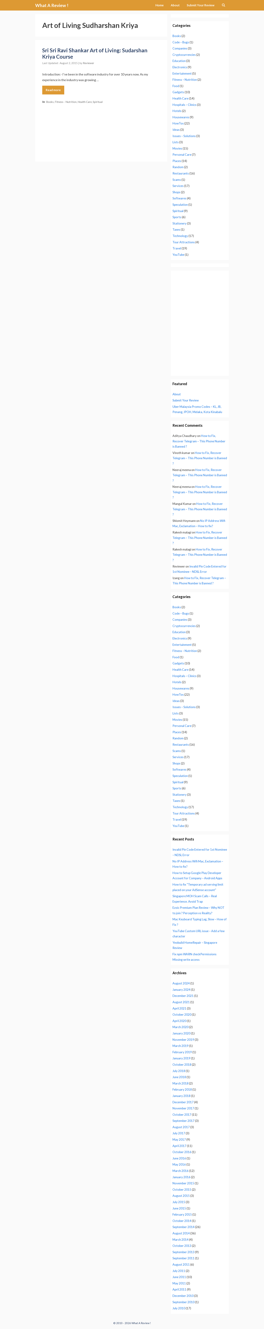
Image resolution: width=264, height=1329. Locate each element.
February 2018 (182, 1089)
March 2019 (180, 1046)
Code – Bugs (180, 42)
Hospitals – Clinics (184, 105)
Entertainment (182, 73)
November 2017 (183, 1108)
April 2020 (179, 1021)
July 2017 (178, 1133)
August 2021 (181, 1002)
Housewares (180, 117)
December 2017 (183, 1102)
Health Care (85, 101)
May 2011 (179, 1283)
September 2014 (183, 1227)
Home (159, 5)
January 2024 (181, 989)
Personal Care (181, 154)
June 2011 (179, 1277)
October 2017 (181, 1114)
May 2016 (179, 1164)
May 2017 (179, 1139)
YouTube (178, 254)
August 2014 (181, 1233)
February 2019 (182, 1052)
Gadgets (178, 92)
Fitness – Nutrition (184, 79)
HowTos (178, 123)
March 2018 (180, 1083)
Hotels (176, 111)
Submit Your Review (200, 5)
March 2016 (180, 1171)
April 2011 (179, 1289)
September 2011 (183, 1258)
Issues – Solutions (184, 136)
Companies (179, 48)
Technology (180, 236)
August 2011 (181, 1264)
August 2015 (181, 1196)
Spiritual (98, 101)
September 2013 (183, 1252)
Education (179, 61)
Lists (175, 142)
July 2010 (178, 1308)
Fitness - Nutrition (66, 101)
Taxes (176, 229)
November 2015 (183, 1183)
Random (178, 167)
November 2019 (183, 1039)
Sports (176, 217)
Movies (177, 148)
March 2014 (180, 1239)
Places (176, 161)
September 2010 (183, 1302)
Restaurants (180, 173)
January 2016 (181, 1177)
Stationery (179, 223)
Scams (176, 180)
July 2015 (178, 1202)
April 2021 (179, 1008)
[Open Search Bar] (223, 5)
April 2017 (179, 1146)
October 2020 (181, 1014)
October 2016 (181, 1152)
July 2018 (178, 1071)
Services (178, 186)
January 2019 (181, 1058)
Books (50, 101)
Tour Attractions (183, 242)
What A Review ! (51, 5)
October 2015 (181, 1189)
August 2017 (181, 1127)
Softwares (179, 198)
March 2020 (180, 1027)
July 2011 (178, 1271)
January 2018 (181, 1096)
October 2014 (181, 1221)
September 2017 (183, 1121)
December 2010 (183, 1296)
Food (175, 86)
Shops (176, 192)
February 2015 (182, 1214)
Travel (176, 248)
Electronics (179, 67)
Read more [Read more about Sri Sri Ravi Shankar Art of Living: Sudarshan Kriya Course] (53, 90)
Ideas (176, 129)
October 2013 (181, 1246)
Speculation (180, 204)
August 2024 (181, 983)
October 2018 (181, 1064)
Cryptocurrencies (184, 55)
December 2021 (183, 996)
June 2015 (179, 1208)
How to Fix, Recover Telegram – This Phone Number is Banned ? (198, 441)
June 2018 (179, 1077)
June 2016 (179, 1158)
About (175, 5)
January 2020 (181, 1033)
